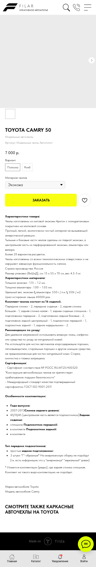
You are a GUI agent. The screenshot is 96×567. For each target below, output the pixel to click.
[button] (76, 7)
